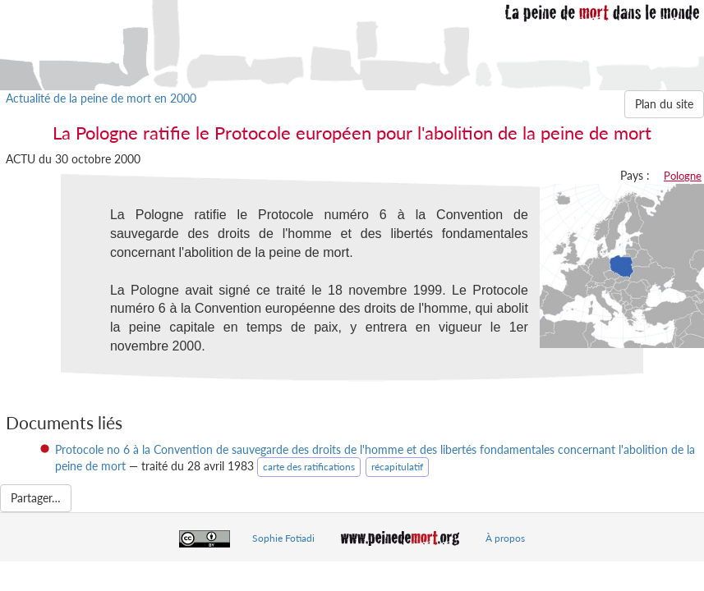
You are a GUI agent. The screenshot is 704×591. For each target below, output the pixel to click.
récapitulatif (397, 466)
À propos (505, 538)
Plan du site (664, 104)
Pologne (683, 175)
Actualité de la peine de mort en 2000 (101, 98)
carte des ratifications (309, 466)
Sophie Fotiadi (283, 538)
